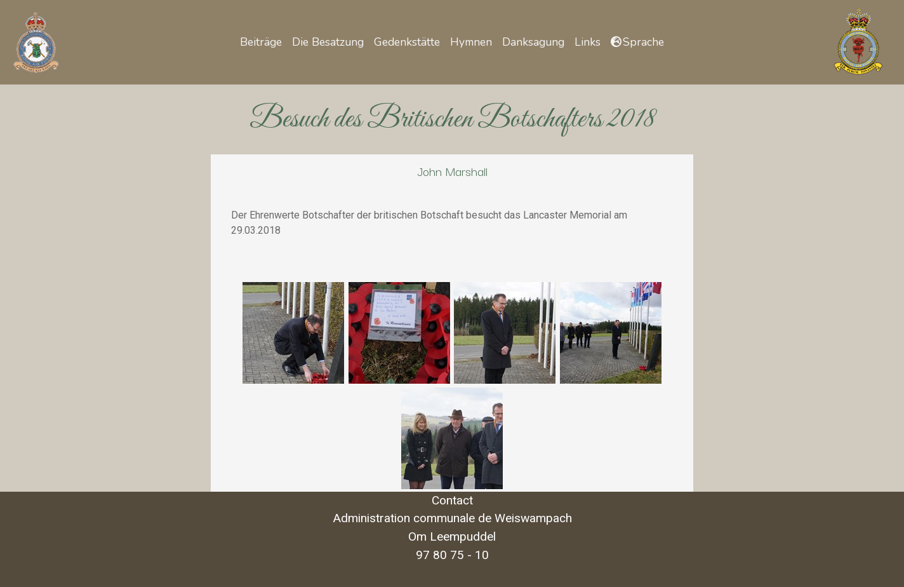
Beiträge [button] (261, 42)
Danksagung (533, 42)
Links (588, 42)
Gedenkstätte (407, 42)
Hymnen (471, 42)
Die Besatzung (328, 42)
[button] (637, 42)
